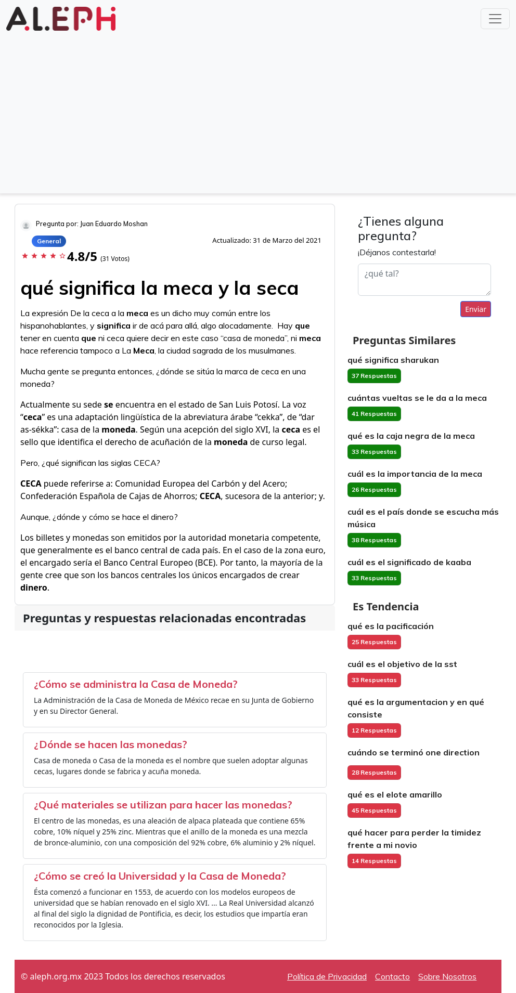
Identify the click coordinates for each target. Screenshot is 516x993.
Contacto (392, 976)
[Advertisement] (258, 111)
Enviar (475, 309)
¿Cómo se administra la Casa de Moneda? (136, 683)
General (49, 241)
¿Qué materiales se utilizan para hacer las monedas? (163, 804)
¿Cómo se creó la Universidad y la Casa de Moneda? (160, 875)
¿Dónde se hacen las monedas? (110, 744)
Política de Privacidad (327, 976)
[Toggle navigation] (495, 18)
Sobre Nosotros (447, 976)
